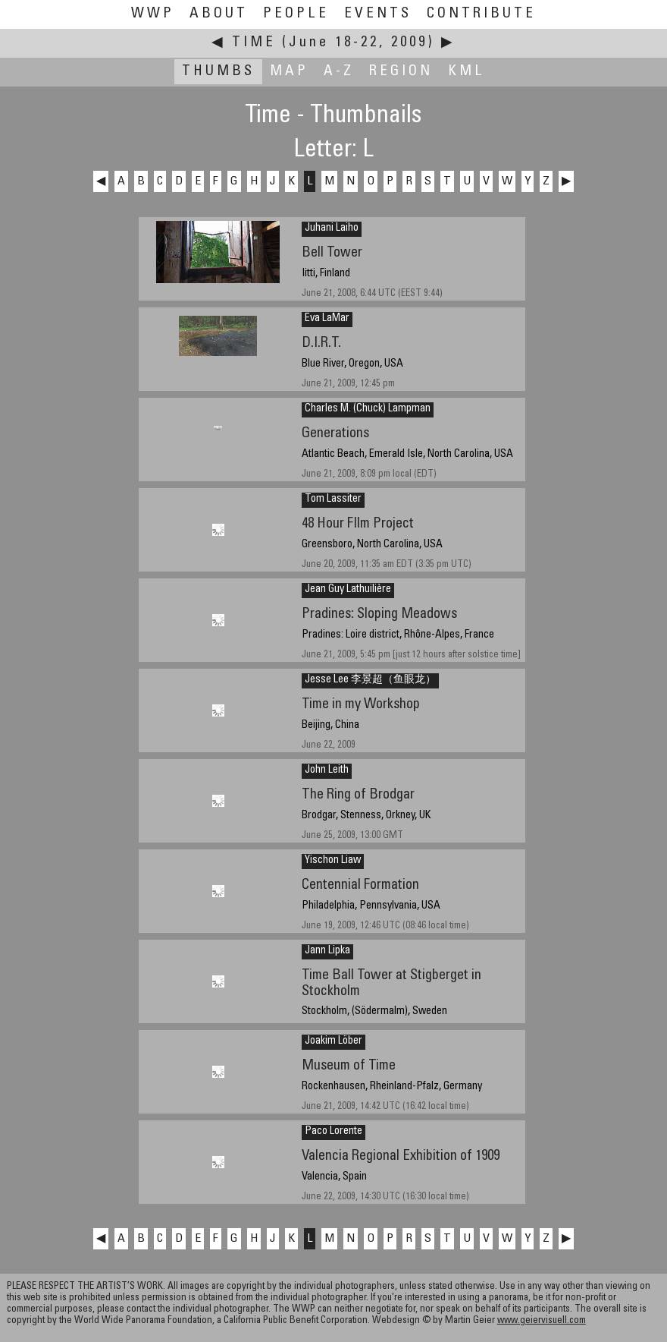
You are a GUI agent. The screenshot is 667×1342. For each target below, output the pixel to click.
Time (254, 43)
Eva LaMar (327, 318)
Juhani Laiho (332, 228)
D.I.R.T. (321, 343)
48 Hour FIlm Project (358, 524)
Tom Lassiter (333, 499)
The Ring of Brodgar (358, 795)
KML (466, 72)
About (218, 14)
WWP (152, 14)
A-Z (339, 72)
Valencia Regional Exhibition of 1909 (400, 1156)
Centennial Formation (360, 885)
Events (378, 14)
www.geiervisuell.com (541, 1321)
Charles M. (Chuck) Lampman (368, 409)
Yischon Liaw (333, 860)
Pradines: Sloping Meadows (379, 614)
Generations (335, 434)
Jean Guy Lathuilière (348, 589)
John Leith (327, 770)
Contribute (481, 14)
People (296, 14)
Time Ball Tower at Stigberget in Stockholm (391, 984)
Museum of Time (349, 1066)
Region (401, 72)
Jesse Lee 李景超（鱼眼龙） (370, 680)
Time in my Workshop (361, 705)
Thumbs (218, 72)
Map (289, 72)
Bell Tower (332, 253)
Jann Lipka (327, 951)
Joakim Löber (333, 1041)
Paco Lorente (333, 1131)
